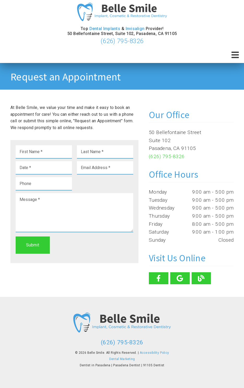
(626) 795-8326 (122, 41)
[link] (122, 12)
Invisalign (135, 28)
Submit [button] (32, 244)
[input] (44, 152)
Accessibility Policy (154, 353)
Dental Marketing (122, 359)
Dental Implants (104, 28)
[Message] (74, 212)
